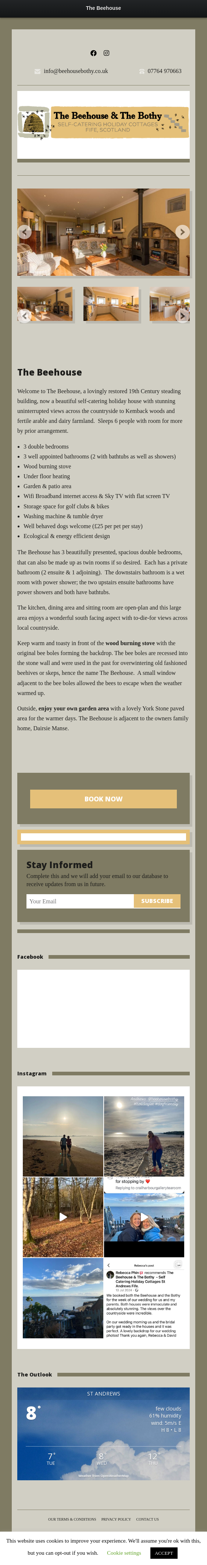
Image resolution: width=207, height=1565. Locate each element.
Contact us (147, 1519)
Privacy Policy (116, 1519)
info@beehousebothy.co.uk (76, 71)
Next (182, 232)
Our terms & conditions (72, 1519)
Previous (24, 232)
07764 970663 (165, 71)
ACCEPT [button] (164, 1553)
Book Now (104, 798)
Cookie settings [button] (124, 1553)
